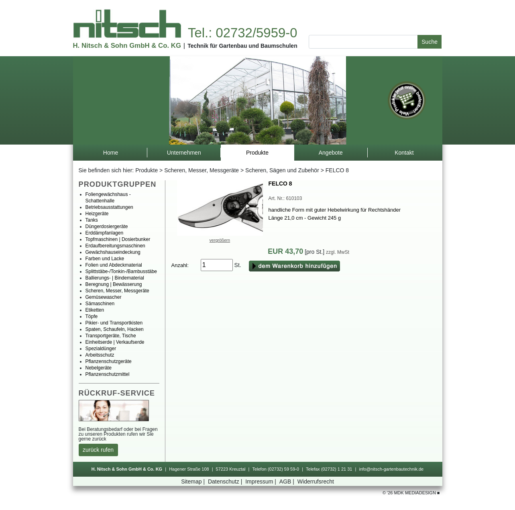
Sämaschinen (100, 303)
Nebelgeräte (98, 368)
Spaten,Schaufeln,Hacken (114, 329)
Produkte (146, 170)
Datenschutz (226, 481)
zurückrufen (98, 450)
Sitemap (193, 481)
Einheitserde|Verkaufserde (115, 342)
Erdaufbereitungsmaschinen (115, 246)
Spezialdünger (100, 348)
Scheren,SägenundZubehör (282, 170)
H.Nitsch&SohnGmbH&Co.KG (127, 45)
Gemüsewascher (103, 297)
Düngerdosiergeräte (106, 226)
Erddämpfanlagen (104, 233)
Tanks (91, 220)
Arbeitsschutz (99, 355)
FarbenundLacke (104, 258)
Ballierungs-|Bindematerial (114, 278)
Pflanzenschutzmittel (107, 374)
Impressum (261, 481)
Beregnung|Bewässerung (113, 284)
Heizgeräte (97, 213)
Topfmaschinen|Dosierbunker (118, 239)
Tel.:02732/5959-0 (242, 33)
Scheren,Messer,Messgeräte (201, 170)
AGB (287, 481)
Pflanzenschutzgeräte (108, 361)
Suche (429, 42)
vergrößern (220, 240)
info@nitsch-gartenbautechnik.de (391, 469)
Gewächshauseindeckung (112, 252)
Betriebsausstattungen (109, 207)
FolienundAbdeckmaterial (113, 265)
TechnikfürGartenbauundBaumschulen (242, 46)
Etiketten (94, 310)
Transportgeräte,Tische (110, 336)
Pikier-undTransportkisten (114, 323)
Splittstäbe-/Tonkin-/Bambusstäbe (121, 271)
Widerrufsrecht (315, 481)
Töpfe (91, 316)
